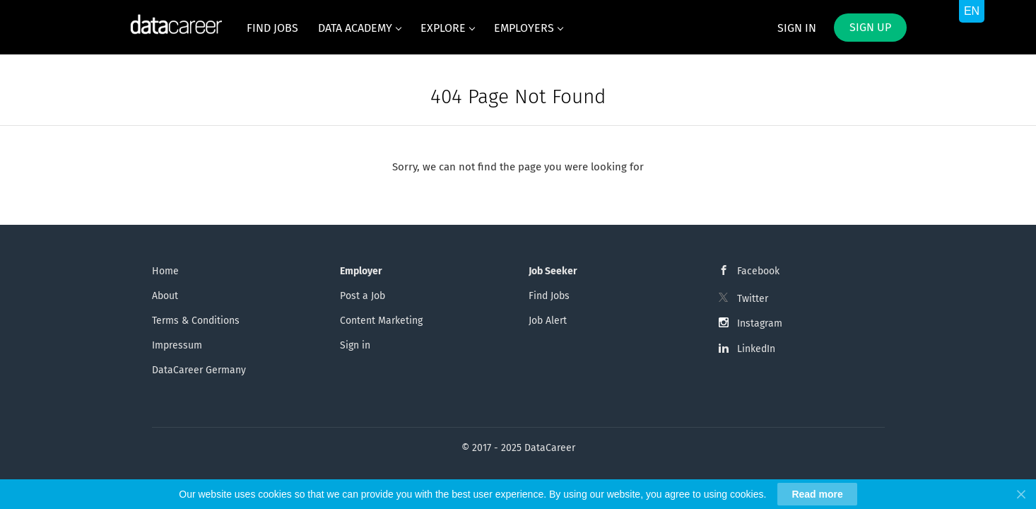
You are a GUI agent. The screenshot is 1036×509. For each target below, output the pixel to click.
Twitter (752, 299)
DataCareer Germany (199, 370)
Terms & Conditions (196, 321)
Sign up (870, 27)
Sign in (796, 28)
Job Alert (548, 321)
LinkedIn (756, 349)
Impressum (177, 345)
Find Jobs (549, 296)
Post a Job (362, 296)
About (165, 296)
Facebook (758, 271)
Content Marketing (381, 321)
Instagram (759, 323)
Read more (816, 494)
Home (165, 271)
